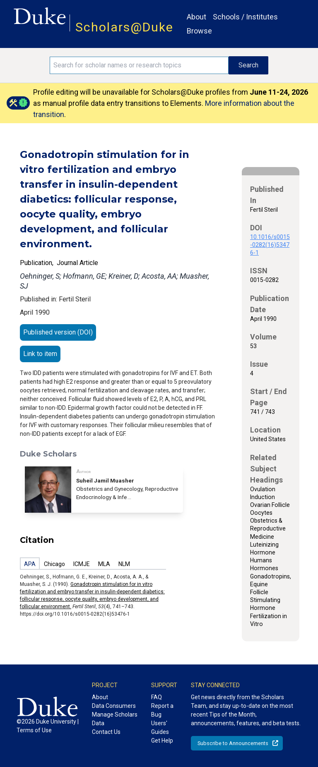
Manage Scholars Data (114, 718)
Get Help (162, 740)
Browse (199, 30)
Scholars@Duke (124, 27)
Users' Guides (160, 727)
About (196, 16)
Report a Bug (162, 710)
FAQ (156, 697)
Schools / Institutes (245, 16)
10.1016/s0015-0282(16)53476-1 (270, 245)
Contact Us (106, 732)
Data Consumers (114, 705)
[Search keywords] (139, 65)
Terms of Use (34, 730)
